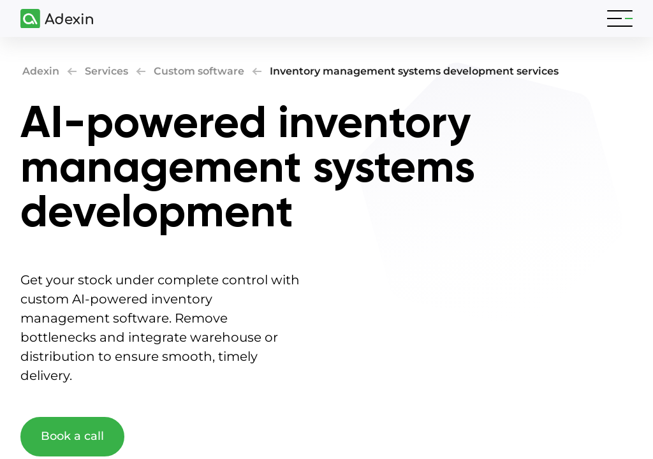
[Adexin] (51, 19)
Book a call (72, 436)
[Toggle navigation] (620, 18)
